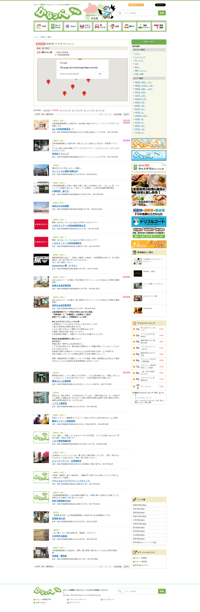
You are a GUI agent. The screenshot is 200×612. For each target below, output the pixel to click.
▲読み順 (46, 110)
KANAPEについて (136, 5)
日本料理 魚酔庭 (59, 536)
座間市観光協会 (139, 513)
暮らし (137, 67)
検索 (49, 37)
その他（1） (139, 133)
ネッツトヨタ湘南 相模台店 (65, 171)
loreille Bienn (147, 308)
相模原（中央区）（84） (144, 86)
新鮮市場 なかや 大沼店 (148, 354)
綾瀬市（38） (140, 106)
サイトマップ (74, 602)
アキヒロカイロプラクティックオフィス (71, 481)
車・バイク (139, 60)
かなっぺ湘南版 (141, 558)
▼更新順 (55, 110)
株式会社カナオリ (142, 565)
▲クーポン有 (77, 110)
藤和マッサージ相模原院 (63, 421)
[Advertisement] (148, 452)
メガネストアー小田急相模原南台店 (69, 225)
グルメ (137, 54)
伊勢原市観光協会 (139, 524)
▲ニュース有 (88, 110)
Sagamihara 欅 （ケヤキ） (65, 265)
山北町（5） (139, 123)
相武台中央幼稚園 (60, 206)
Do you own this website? (69, 74)
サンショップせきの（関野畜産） (148, 360)
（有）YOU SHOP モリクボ (148, 373)
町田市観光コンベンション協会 (145, 542)
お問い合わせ (41, 602)
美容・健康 (139, 74)
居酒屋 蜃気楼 (59, 556)
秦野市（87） (140, 126)
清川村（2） (139, 112)
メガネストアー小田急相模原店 (66, 243)
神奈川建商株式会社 (61, 501)
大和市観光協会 (139, 520)
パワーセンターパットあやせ (148, 348)
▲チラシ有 (99, 110)
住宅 (136, 64)
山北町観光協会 (139, 535)
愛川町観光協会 (139, 528)
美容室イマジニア (60, 154)
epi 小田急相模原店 (61, 129)
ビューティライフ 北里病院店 (66, 461)
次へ (110, 114)
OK (100, 74)
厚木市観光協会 (139, 509)
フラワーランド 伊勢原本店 (148, 379)
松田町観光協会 (139, 531)
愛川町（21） (140, 109)
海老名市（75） (141, 99)
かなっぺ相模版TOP (43, 599)
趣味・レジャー (141, 71)
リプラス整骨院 (59, 403)
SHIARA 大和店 (149, 271)
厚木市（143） (140, 92)
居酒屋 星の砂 (58, 518)
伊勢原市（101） (141, 116)
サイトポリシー (109, 599)
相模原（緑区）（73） (143, 82)
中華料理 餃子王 (60, 191)
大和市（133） (140, 96)
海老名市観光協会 (139, 516)
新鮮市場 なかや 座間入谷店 (148, 341)
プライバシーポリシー (77, 599)
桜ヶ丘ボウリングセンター (148, 329)
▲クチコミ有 (65, 110)
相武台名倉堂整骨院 (61, 305)
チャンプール (146, 386)
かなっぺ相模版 (39, 37)
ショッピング (140, 57)
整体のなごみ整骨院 (61, 381)
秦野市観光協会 (139, 539)
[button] (64, 93)
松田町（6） (139, 119)
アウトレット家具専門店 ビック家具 (148, 366)
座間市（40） (140, 102)
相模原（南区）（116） (144, 89)
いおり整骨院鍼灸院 (61, 441)
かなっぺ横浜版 (141, 562)
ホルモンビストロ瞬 (150, 296)
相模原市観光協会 (139, 505)
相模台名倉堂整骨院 (61, 285)
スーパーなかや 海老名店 (148, 335)
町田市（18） (140, 129)
